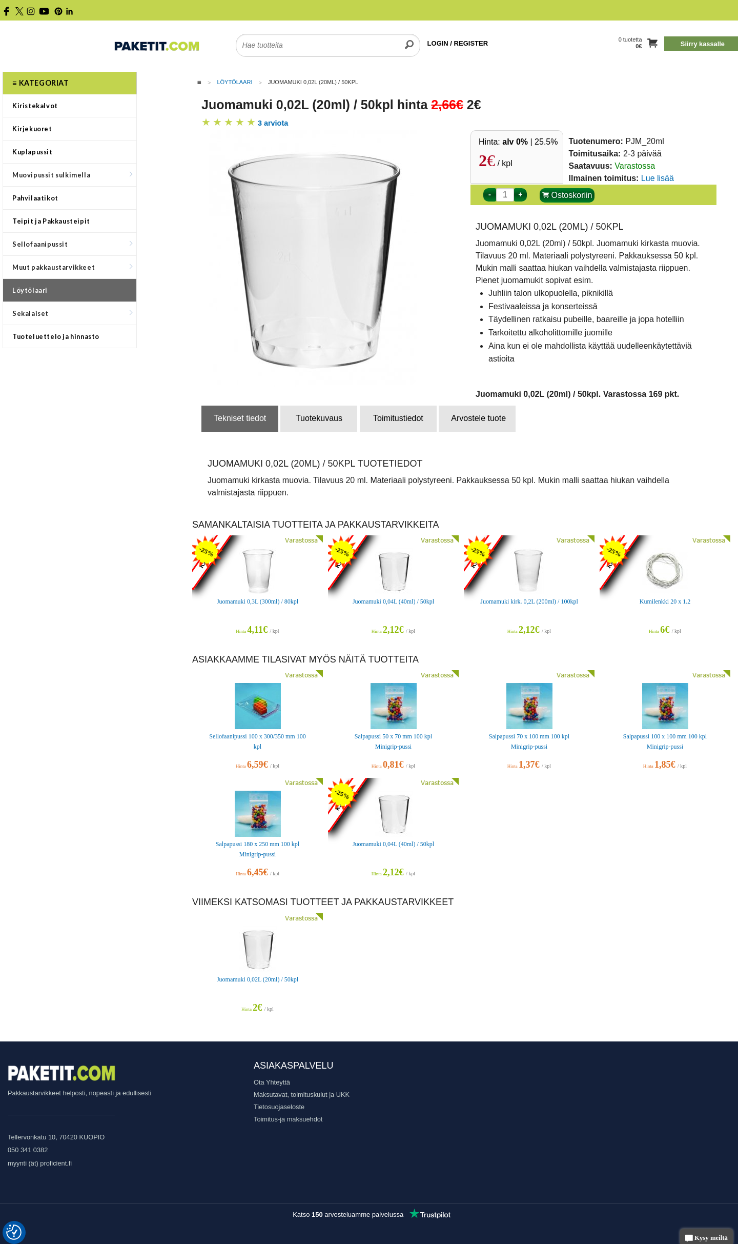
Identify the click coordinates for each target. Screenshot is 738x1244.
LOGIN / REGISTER (457, 43)
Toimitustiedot (398, 418)
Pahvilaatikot (35, 198)
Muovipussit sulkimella (72, 175)
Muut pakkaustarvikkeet (72, 267)
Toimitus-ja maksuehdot (288, 1119)
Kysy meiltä (706, 1238)
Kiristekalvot (35, 106)
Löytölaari (30, 290)
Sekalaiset (72, 313)
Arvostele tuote (478, 418)
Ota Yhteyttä (272, 1082)
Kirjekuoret (32, 129)
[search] (409, 39)
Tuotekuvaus (319, 418)
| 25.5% (530, 141)
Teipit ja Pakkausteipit (51, 221)
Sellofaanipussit (72, 244)
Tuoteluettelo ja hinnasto (55, 336)
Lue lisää (657, 178)
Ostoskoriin (567, 195)
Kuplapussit (32, 152)
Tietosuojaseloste (279, 1107)
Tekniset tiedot (240, 418)
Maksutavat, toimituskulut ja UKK (302, 1094)
